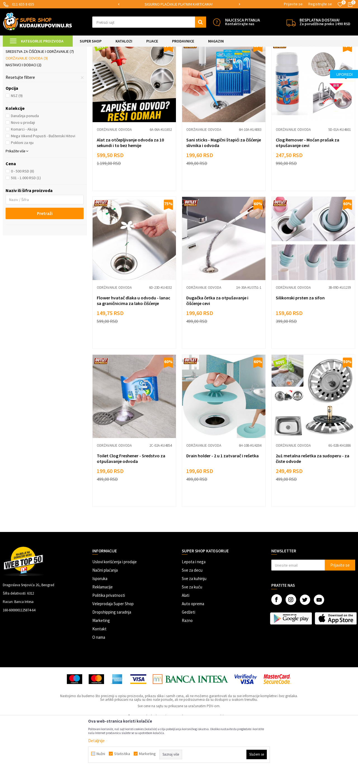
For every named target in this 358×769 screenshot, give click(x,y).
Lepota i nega (194, 608)
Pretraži (45, 260)
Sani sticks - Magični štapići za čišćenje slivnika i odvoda (223, 189)
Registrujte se (320, 3)
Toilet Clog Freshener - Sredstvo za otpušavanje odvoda (131, 505)
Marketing (101, 667)
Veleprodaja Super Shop (113, 650)
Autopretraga (229, 64)
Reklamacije (102, 633)
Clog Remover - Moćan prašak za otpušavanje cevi (307, 189)
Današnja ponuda (25, 162)
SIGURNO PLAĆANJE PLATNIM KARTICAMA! (179, 4)
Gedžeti (188, 659)
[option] (179, 4)
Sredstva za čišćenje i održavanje (40, 98)
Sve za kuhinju (194, 625)
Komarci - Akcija (24, 175)
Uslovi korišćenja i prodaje (114, 608)
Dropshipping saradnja (111, 659)
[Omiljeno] (340, 4)
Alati (185, 642)
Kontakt (99, 675)
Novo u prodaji (23, 169)
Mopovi (15, 78)
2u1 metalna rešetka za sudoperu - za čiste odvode (312, 505)
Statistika (122, 754)
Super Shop (41, 50)
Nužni (100, 754)
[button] (149, 22)
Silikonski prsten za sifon (300, 344)
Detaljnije (96, 740)
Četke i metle (20, 91)
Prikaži (297, 64)
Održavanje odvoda (27, 104)
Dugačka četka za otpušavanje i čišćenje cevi (217, 347)
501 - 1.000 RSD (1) (26, 224)
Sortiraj (253, 64)
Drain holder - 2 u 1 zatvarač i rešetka (222, 502)
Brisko (14, 84)
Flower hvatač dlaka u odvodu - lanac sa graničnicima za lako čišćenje (133, 347)
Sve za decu (192, 617)
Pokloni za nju (22, 189)
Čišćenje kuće (95, 50)
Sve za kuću (192, 633)
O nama (98, 684)
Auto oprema (193, 650)
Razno (187, 667)
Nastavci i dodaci (23, 111)
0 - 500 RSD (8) (22, 217)
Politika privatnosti (108, 642)
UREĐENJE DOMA (67, 50)
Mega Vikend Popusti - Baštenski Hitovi (43, 182)
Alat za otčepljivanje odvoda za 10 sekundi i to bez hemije (130, 189)
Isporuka (99, 625)
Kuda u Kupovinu (16, 50)
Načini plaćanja (105, 617)
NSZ (17, 142)
